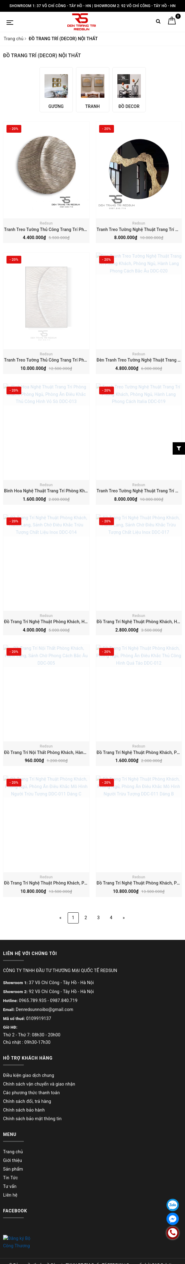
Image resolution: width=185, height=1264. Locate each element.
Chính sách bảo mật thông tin (32, 1118)
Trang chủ (13, 1151)
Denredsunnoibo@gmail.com (44, 1009)
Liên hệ (10, 1195)
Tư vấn (9, 1186)
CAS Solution (164, 1257)
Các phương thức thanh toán (31, 1092)
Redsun (46, 223)
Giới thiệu (12, 1160)
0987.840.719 (64, 1000)
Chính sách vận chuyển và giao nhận (39, 1084)
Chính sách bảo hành (24, 1110)
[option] (56, 90)
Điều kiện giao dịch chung (28, 1075)
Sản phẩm (13, 1169)
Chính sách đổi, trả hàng (27, 1101)
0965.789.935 (32, 1000)
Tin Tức (10, 1177)
